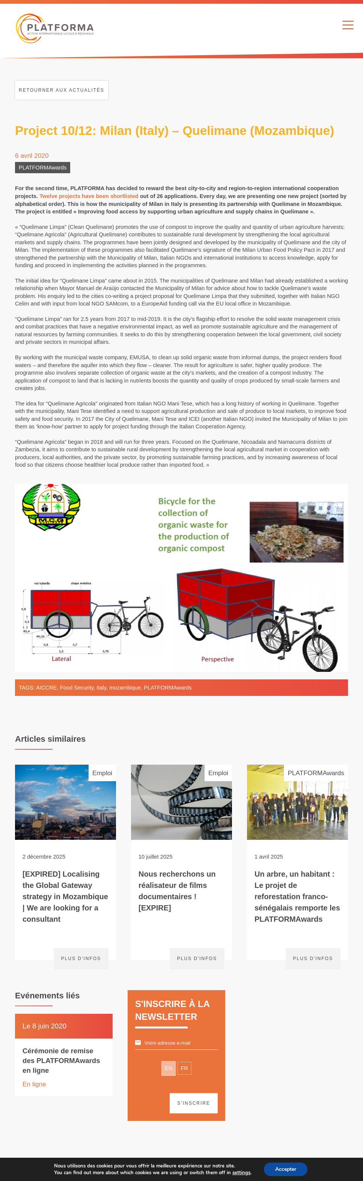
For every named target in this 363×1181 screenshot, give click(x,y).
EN (168, 1068)
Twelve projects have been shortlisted (89, 196)
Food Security (76, 688)
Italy (101, 688)
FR (184, 1068)
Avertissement (121, 1170)
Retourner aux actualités (61, 90)
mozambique (125, 688)
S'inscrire (193, 1103)
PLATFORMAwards (42, 168)
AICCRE (46, 688)
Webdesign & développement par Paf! (212, 1170)
